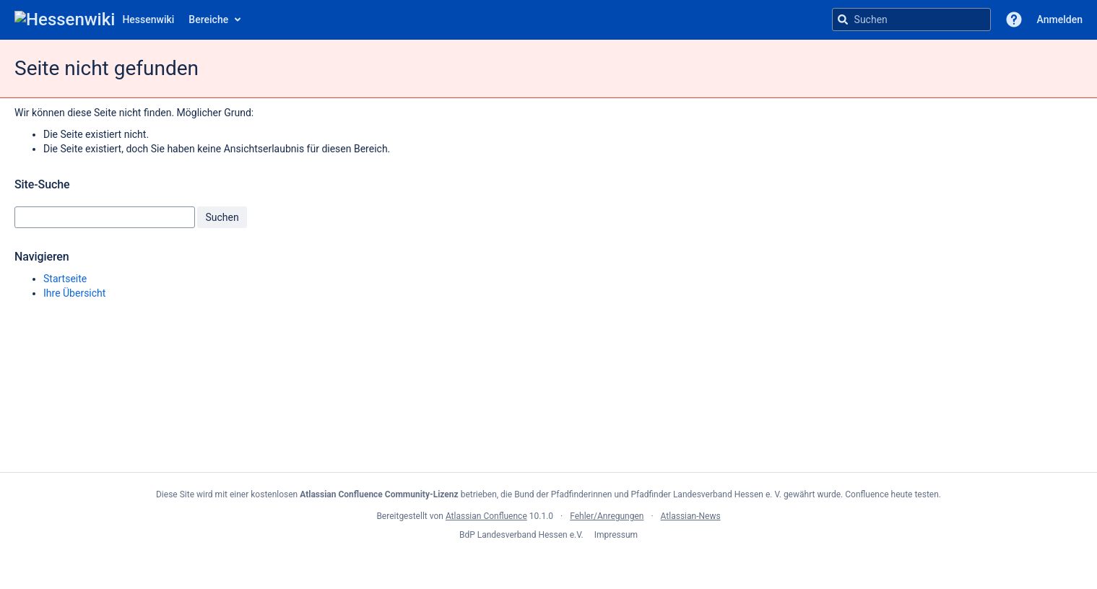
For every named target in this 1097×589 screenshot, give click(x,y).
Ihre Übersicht (74, 293)
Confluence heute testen (892, 494)
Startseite (65, 278)
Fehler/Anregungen (606, 516)
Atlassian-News (691, 516)
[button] (1014, 19)
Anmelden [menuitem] (1060, 19)
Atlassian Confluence (486, 516)
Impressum (616, 535)
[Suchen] (843, 19)
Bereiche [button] (208, 19)
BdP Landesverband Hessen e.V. (522, 535)
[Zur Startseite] (94, 19)
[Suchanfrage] (911, 19)
